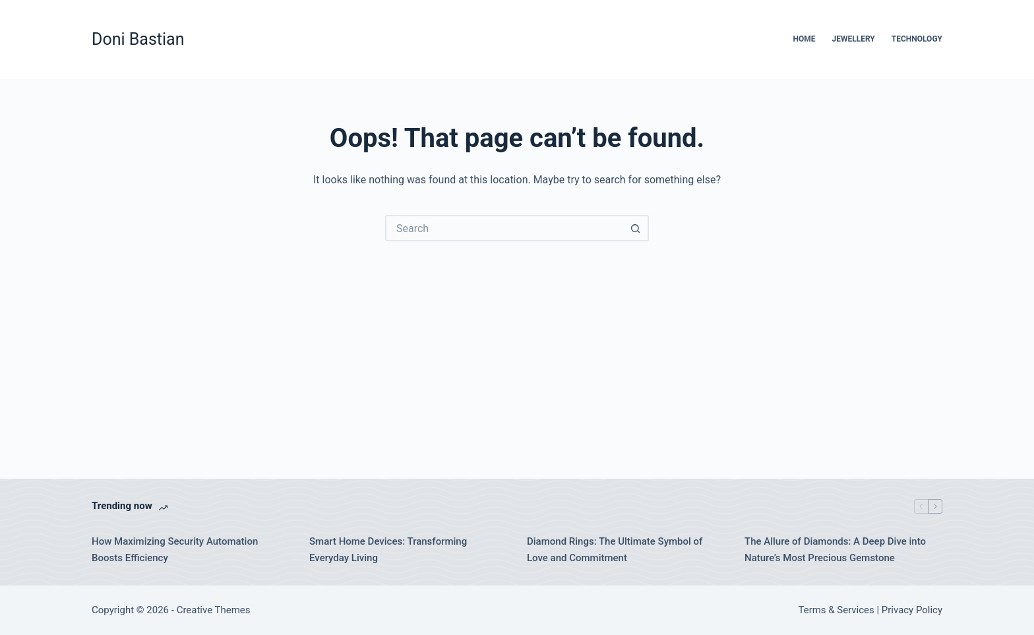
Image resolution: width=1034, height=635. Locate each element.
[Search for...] (504, 228)
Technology (917, 39)
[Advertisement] (517, 340)
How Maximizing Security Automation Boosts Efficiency (175, 549)
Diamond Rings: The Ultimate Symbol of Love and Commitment (614, 549)
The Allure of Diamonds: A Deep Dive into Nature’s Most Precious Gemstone (835, 549)
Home (804, 39)
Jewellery (853, 39)
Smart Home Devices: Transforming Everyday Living (388, 549)
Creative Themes (214, 610)
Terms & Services (836, 610)
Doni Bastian (138, 39)
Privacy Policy (912, 610)
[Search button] (636, 228)
